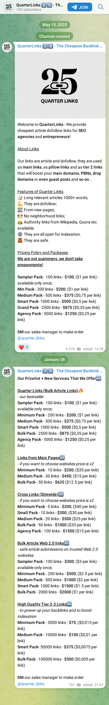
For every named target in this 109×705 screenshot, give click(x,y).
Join (80, 7)
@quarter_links (30, 338)
